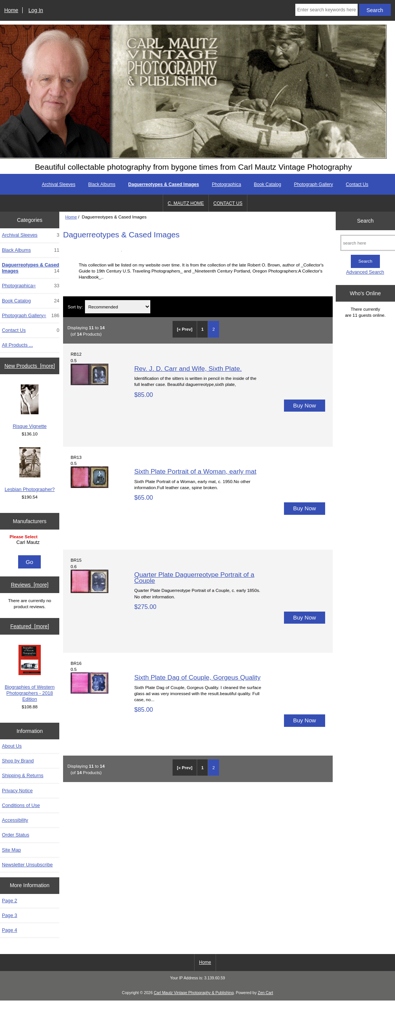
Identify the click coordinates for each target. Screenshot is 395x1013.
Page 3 (9, 915)
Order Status (15, 835)
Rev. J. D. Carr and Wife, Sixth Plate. (188, 368)
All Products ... (17, 345)
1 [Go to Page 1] (202, 329)
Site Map (11, 850)
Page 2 (9, 900)
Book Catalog (267, 184)
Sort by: (75, 306)
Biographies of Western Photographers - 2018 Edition (29, 673)
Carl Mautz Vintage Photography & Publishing (194, 993)
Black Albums (102, 184)
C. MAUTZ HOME (186, 203)
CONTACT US (227, 203)
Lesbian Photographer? (30, 469)
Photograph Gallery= (30, 316)
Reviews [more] (30, 585)
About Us (12, 746)
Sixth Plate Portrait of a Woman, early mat (195, 471)
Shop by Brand (18, 761)
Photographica (226, 184)
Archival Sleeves (59, 184)
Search (365, 221)
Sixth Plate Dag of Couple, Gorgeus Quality (197, 677)
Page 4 (9, 930)
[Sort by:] (117, 306)
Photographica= (30, 286)
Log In (35, 10)
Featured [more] (29, 626)
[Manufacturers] (29, 543)
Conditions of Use (21, 805)
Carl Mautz (30, 542)
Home (11, 10)
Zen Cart (265, 993)
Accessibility (15, 820)
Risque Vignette (30, 406)
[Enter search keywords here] (326, 10)
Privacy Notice (17, 790)
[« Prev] (184, 329)
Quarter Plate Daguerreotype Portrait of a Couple (194, 577)
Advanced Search (365, 272)
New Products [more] (30, 366)
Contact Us (357, 184)
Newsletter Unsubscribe (27, 864)
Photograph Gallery (313, 184)
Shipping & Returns (22, 775)
